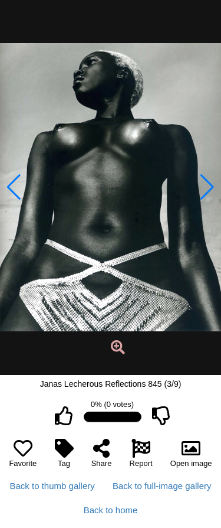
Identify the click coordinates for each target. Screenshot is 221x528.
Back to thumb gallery (52, 486)
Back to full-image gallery (162, 486)
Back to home (111, 510)
